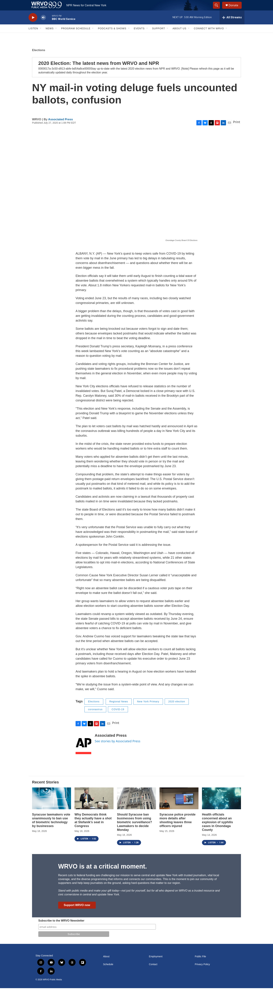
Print (236, 130)
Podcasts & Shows (112, 36)
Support (158, 36)
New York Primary (148, 709)
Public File (200, 964)
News (50, 36)
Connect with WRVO (209, 36)
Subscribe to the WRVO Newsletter (61, 928)
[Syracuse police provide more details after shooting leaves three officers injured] (178, 806)
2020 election (176, 709)
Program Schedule (75, 36)
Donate (235, 9)
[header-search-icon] (217, 9)
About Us (179, 36)
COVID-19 (118, 717)
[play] (33, 25)
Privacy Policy (202, 972)
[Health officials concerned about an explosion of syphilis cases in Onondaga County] (221, 806)
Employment (155, 964)
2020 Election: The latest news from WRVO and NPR (98, 71)
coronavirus (95, 717)
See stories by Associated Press (117, 749)
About (106, 964)
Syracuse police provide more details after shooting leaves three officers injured (177, 828)
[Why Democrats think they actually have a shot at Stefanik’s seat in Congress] (94, 806)
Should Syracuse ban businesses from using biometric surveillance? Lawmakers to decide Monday (134, 830)
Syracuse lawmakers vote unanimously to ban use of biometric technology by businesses (51, 828)
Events (139, 36)
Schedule (108, 972)
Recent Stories (45, 790)
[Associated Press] (83, 751)
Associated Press (60, 127)
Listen (33, 36)
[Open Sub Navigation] (40, 36)
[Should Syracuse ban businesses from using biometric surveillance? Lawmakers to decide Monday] (136, 806)
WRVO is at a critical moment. (102, 874)
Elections (38, 58)
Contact (153, 972)
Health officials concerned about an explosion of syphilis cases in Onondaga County (217, 830)
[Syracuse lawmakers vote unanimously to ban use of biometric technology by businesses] (51, 806)
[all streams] (232, 25)
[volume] (43, 25)
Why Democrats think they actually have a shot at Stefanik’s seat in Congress (93, 828)
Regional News (118, 709)
